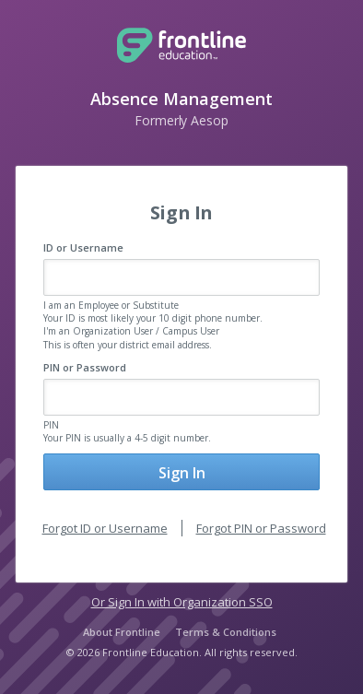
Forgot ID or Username (105, 528)
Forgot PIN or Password (261, 528)
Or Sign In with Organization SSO (182, 602)
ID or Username (83, 247)
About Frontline (121, 632)
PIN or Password (84, 367)
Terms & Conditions (225, 632)
